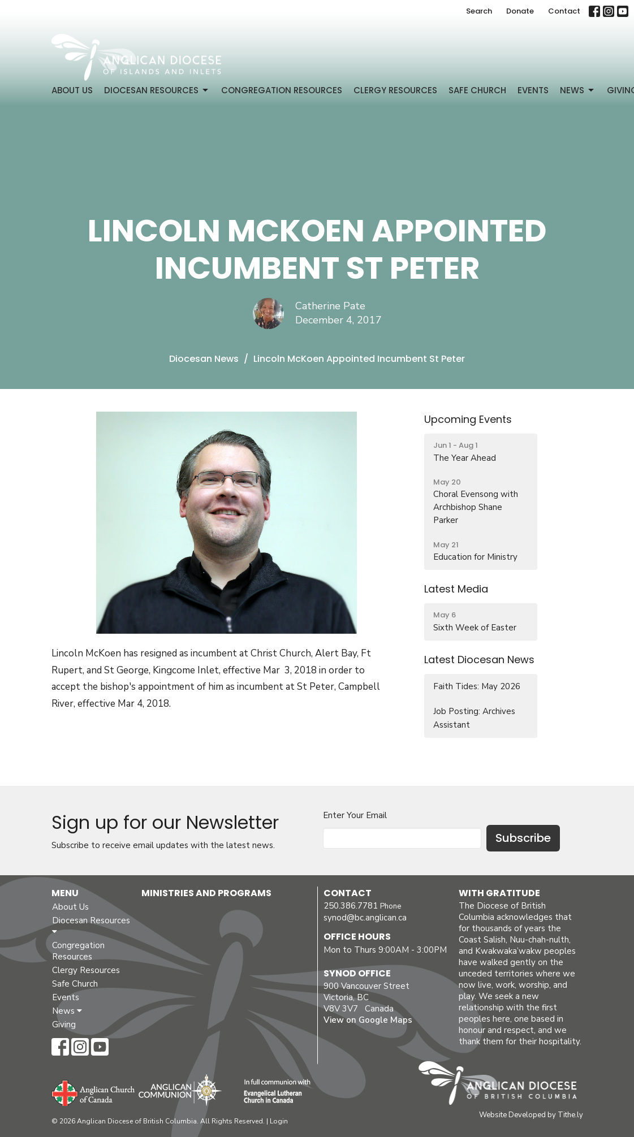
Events (533, 90)
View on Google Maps (368, 1020)
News (578, 90)
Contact (564, 11)
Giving (64, 1024)
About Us (72, 90)
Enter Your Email (355, 815)
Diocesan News (204, 358)
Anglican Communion (180, 1090)
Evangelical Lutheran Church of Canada (273, 1092)
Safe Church (477, 90)
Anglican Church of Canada (93, 1092)
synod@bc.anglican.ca (365, 917)
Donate (520, 11)
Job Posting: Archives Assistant (474, 718)
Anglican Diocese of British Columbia (503, 1085)
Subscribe (523, 838)
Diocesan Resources (157, 90)
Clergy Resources (395, 90)
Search (479, 11)
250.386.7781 (351, 905)
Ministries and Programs (206, 893)
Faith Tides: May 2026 (476, 686)
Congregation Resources (281, 90)
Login (279, 1121)
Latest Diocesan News (479, 659)
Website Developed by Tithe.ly (531, 1114)
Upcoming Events (468, 419)
